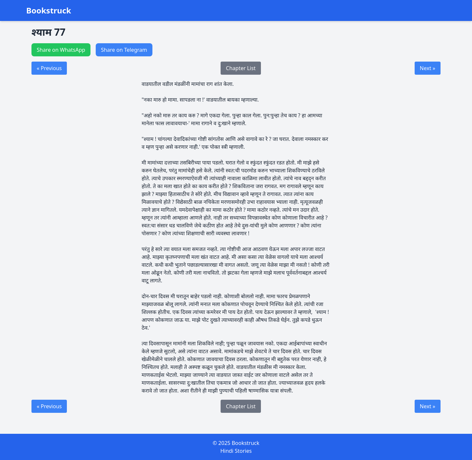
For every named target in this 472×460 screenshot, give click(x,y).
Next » (427, 68)
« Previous (49, 68)
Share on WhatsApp (61, 49)
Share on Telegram (124, 49)
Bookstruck (48, 10)
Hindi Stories (236, 450)
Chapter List (240, 68)
